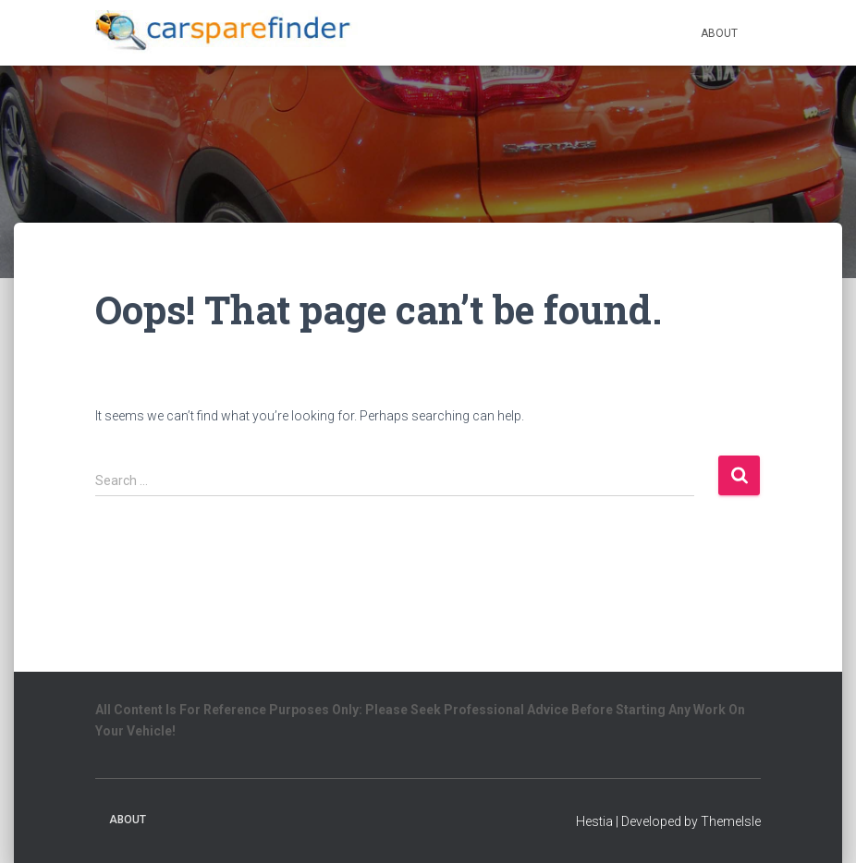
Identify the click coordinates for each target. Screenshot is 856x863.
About (719, 33)
